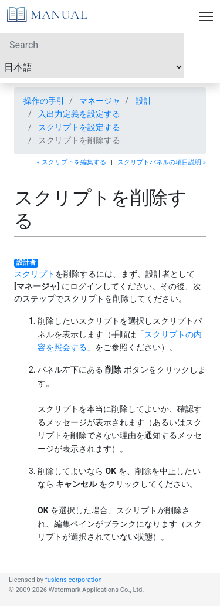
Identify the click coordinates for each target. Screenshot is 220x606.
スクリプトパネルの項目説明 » (161, 162)
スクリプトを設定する (79, 127)
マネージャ (99, 101)
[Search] (92, 44)
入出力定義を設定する (79, 114)
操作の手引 (44, 101)
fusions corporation (73, 580)
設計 (144, 101)
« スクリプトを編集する (71, 162)
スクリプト (34, 274)
